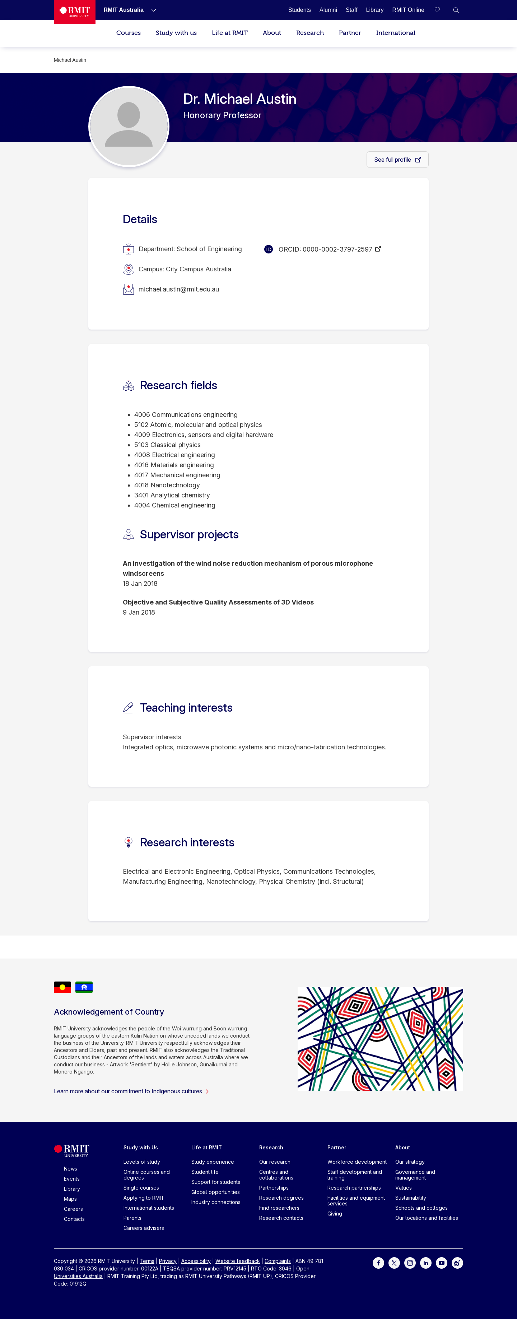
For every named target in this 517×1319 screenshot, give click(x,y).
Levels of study (142, 1162)
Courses (128, 33)
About (272, 33)
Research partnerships (354, 1188)
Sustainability (410, 1198)
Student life (205, 1172)
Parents (132, 1218)
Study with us (176, 33)
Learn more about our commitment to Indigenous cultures (131, 1091)
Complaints (278, 1261)
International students (149, 1208)
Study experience (212, 1162)
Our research (274, 1162)
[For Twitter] (394, 1262)
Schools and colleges (421, 1208)
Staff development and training (354, 1175)
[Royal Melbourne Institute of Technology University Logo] (75, 12)
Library (72, 1189)
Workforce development (357, 1162)
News (70, 1169)
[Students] (300, 10)
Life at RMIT (230, 33)
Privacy (168, 1261)
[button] (456, 10)
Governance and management (415, 1175)
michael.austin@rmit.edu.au (179, 289)
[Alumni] (328, 10)
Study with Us (141, 1147)
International (395, 33)
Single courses (141, 1188)
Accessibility (196, 1261)
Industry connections (216, 1202)
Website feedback (237, 1261)
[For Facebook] (378, 1262)
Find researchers (279, 1208)
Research (310, 33)
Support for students (215, 1182)
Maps (70, 1199)
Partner (350, 33)
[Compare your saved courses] (441, 10)
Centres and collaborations (276, 1175)
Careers (73, 1209)
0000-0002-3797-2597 (337, 249)
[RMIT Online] (408, 10)
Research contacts (281, 1218)
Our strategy (410, 1162)
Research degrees (281, 1198)
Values (403, 1188)
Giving (334, 1213)
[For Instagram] (410, 1262)
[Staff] (351, 10)
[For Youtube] (441, 1262)
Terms (147, 1261)
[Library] (375, 10)
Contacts (74, 1219)
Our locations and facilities (426, 1218)
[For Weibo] (457, 1262)
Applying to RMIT (144, 1198)
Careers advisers (144, 1228)
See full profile (393, 159)
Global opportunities (215, 1192)
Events (72, 1179)
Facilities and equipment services (356, 1201)
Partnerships (274, 1188)
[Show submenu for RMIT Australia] (151, 10)
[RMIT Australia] (123, 10)
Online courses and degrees (147, 1175)
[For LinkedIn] (426, 1262)
